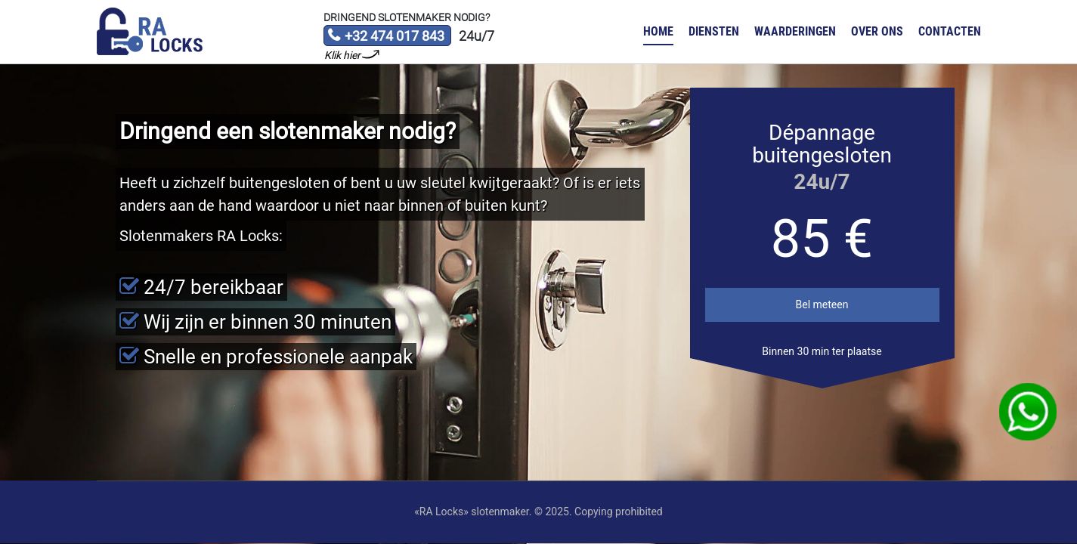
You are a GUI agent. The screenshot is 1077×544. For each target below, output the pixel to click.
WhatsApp (1028, 412)
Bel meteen (822, 304)
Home (658, 31)
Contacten (949, 31)
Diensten (714, 31)
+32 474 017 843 (385, 37)
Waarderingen (795, 31)
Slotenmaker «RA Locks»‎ (150, 32)
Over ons (877, 31)
